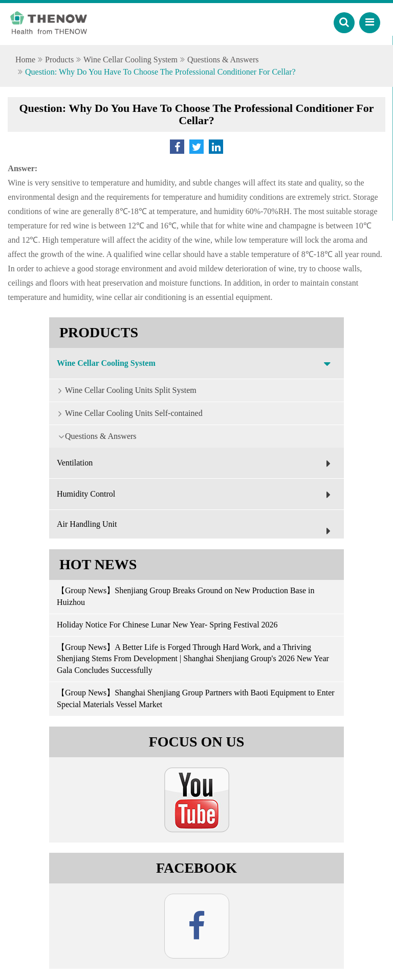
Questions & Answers (223, 59)
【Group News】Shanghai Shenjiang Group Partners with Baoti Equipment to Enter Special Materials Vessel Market (196, 698)
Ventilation (196, 463)
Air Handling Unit (196, 529)
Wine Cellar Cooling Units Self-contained (126, 413)
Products (59, 59)
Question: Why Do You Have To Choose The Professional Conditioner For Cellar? (160, 71)
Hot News (98, 564)
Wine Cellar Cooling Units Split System (122, 390)
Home (25, 59)
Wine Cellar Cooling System (130, 59)
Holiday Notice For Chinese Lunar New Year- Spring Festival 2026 (167, 624)
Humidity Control (196, 494)
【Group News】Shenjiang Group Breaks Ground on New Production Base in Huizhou (185, 596)
